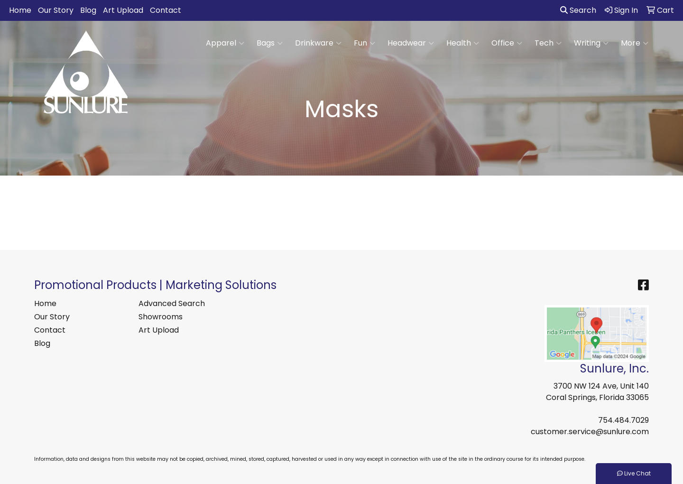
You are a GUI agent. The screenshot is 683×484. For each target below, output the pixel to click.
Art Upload (123, 10)
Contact (165, 10)
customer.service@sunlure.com (590, 431)
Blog (88, 10)
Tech (548, 43)
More (634, 43)
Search (578, 10)
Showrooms (160, 316)
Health (462, 43)
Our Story (56, 10)
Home (20, 10)
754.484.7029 (623, 420)
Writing (591, 43)
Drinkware (318, 43)
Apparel (225, 43)
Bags (270, 43)
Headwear (411, 43)
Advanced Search (171, 303)
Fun (364, 43)
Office (506, 43)
